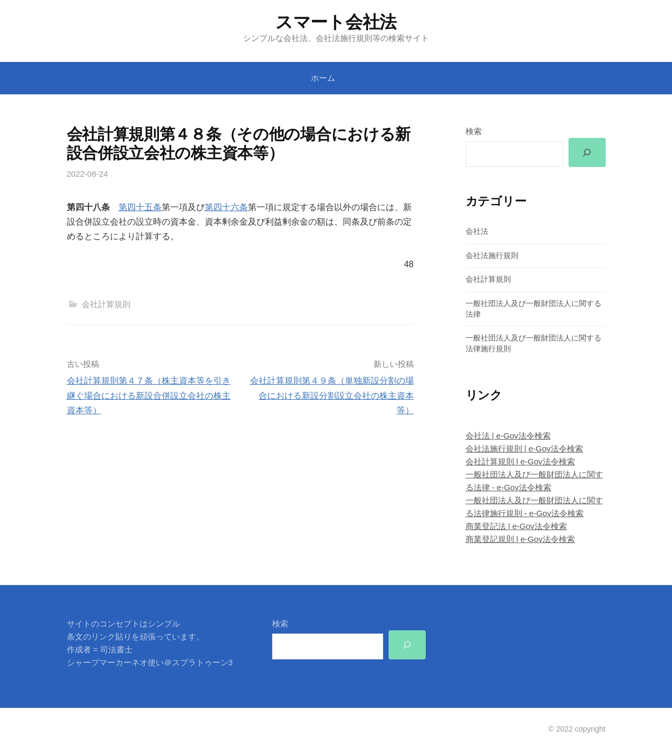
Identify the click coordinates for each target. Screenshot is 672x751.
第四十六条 (226, 207)
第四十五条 (140, 207)
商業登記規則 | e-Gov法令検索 (520, 539)
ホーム (323, 77)
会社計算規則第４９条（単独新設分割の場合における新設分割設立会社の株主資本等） (332, 395)
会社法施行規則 (492, 255)
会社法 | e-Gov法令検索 (508, 435)
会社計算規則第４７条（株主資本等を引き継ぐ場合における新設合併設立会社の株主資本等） (149, 395)
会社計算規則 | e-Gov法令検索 (520, 461)
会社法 (477, 231)
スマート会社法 (336, 22)
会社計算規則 (106, 304)
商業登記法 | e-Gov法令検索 (516, 526)
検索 (474, 131)
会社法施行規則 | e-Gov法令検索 (524, 448)
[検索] (587, 152)
